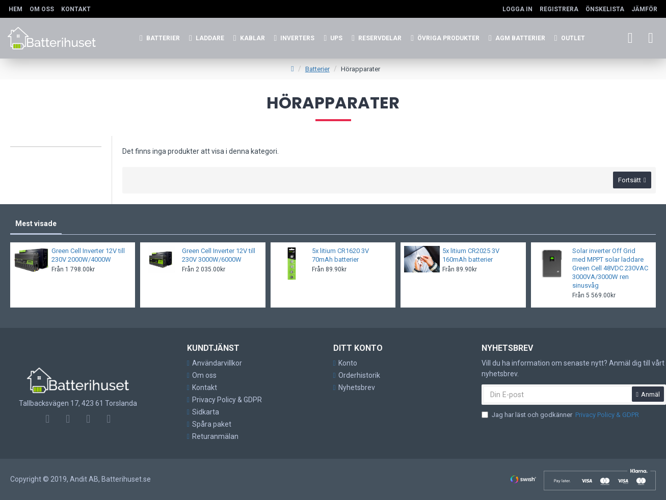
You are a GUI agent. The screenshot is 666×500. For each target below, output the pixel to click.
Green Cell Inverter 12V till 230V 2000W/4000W (88, 255)
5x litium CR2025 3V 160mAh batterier (470, 255)
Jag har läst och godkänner (561, 415)
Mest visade (36, 223)
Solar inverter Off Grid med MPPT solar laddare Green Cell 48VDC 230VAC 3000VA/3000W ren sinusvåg (610, 268)
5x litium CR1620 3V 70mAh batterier (340, 255)
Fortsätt (629, 180)
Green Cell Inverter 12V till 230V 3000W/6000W (218, 255)
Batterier (317, 69)
